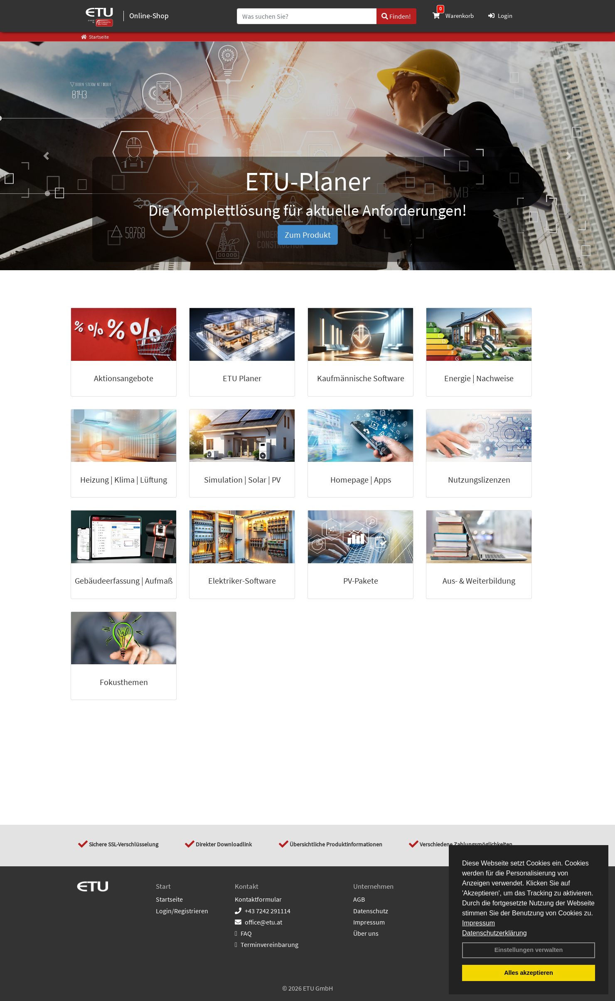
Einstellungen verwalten (528, 950)
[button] (46, 156)
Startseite (169, 899)
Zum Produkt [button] (308, 234)
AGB (359, 899)
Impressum (478, 923)
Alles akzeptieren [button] (528, 972)
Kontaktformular (258, 899)
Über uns (366, 933)
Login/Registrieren (182, 911)
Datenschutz (370, 911)
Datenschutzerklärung (494, 933)
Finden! (396, 16)
